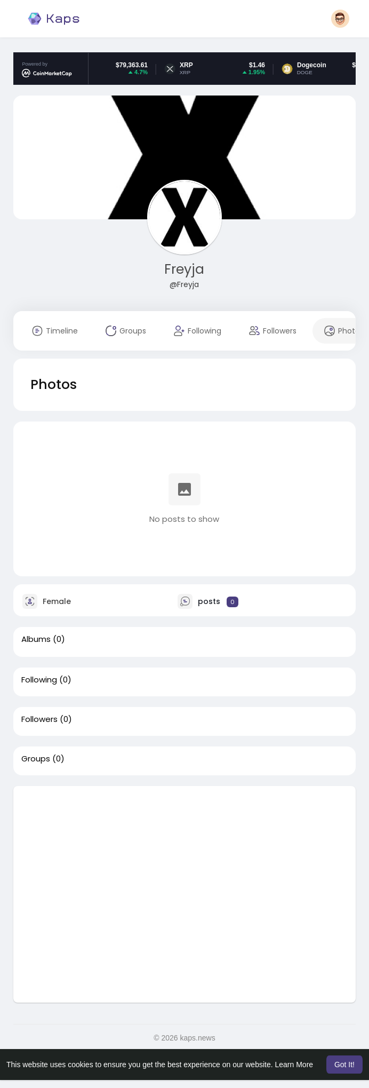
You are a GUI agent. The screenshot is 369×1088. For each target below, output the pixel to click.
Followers (39, 719)
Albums (36, 639)
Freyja (184, 269)
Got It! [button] (344, 1064)
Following (39, 680)
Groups (35, 759)
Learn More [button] (294, 1064)
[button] (340, 18)
